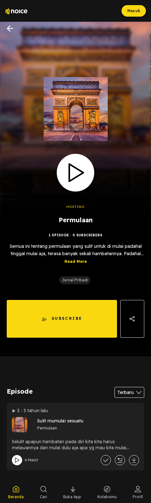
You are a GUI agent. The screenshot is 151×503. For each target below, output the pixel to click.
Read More (75, 261)
